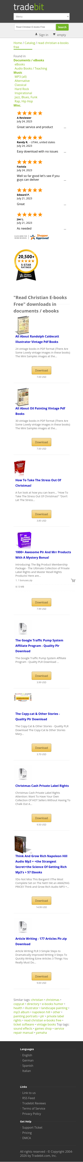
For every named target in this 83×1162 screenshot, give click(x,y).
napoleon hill (41, 1012)
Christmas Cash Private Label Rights (42, 786)
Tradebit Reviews (34, 1103)
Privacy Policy (31, 1114)
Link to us (29, 1093)
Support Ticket (32, 1127)
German (28, 1060)
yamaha (41, 1033)
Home (18, 43)
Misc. (17, 105)
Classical (20, 85)
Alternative (22, 81)
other (56, 1012)
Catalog (30, 43)
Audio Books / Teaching (31, 68)
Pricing (27, 1133)
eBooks (20, 64)
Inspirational (23, 93)
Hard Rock (22, 89)
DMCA (26, 1138)
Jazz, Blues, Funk (26, 97)
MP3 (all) (21, 77)
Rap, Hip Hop (24, 101)
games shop (43, 1028)
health (18, 1008)
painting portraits (26, 1016)
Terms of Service (33, 1108)
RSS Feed (28, 1098)
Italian (26, 1071)
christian (37, 1000)
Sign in (43, 35)
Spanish (27, 1066)
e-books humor (52, 1004)
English (27, 1055)
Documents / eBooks (29, 60)
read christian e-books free (42, 1020)
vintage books (46, 1024)
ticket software (24, 1024)
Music (18, 72)
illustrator (32, 1008)
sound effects (23, 1028)
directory (33, 1004)
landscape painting (54, 1008)
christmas (52, 1000)
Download (41, 370)
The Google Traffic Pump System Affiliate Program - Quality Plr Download (39, 645)
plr (42, 1016)
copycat (19, 1004)
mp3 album (21, 1012)
